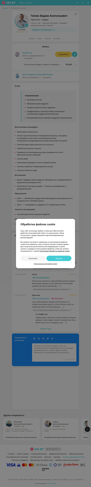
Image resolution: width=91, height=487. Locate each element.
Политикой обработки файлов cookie (54, 251)
